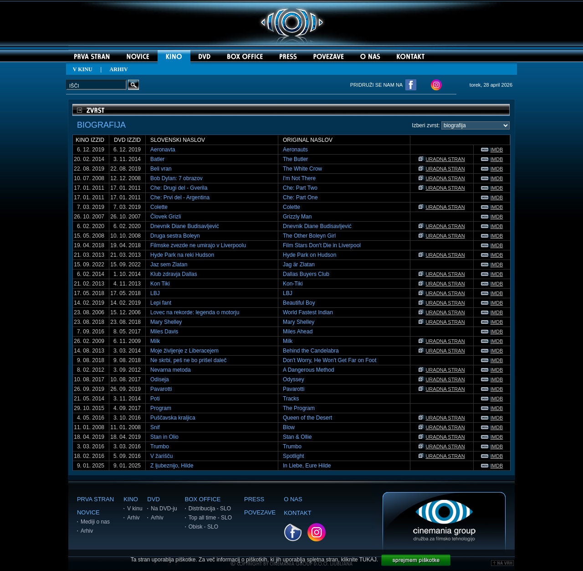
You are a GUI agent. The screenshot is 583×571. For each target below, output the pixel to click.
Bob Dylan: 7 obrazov (176, 178)
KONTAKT (297, 512)
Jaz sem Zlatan (168, 264)
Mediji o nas (95, 522)
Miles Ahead (297, 331)
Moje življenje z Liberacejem (184, 351)
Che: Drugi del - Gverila (178, 188)
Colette (159, 207)
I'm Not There (299, 178)
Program (160, 408)
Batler (157, 159)
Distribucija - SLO (210, 508)
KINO (130, 499)
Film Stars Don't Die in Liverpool (322, 245)
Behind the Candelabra (311, 351)
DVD (153, 499)
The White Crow (302, 169)
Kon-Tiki (293, 283)
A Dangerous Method (308, 370)
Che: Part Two (300, 188)
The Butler (295, 159)
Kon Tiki (160, 283)
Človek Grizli (165, 216)
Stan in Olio (164, 437)
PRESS (254, 499)
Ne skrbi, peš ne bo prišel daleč (188, 360)
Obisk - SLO (203, 527)
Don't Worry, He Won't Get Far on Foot (329, 360)
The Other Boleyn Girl (309, 236)
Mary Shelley (166, 322)
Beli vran (161, 169)
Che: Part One (300, 197)
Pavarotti (161, 389)
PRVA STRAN (95, 499)
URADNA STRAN (442, 159)
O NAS (293, 499)
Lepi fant (160, 303)
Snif (155, 427)
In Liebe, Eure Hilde (307, 465)
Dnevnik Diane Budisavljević (184, 226)
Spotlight (293, 456)
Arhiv (87, 531)
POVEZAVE (260, 512)
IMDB (492, 149)
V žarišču (161, 456)
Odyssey (293, 379)
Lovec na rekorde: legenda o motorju (194, 312)
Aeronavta (162, 149)
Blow (289, 427)
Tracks (291, 398)
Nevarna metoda (170, 370)
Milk (155, 341)
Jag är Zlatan (299, 264)
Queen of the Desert (307, 418)
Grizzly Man (297, 216)
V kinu (134, 508)
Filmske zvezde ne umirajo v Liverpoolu (198, 245)
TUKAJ (368, 559)
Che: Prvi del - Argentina (180, 197)
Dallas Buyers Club (306, 274)
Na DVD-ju (164, 508)
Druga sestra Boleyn (175, 236)
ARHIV (119, 69)
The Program (299, 408)
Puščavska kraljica (172, 418)
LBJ (155, 293)
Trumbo (159, 446)
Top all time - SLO (210, 517)
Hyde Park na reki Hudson (182, 255)
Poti (155, 398)
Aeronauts (295, 149)
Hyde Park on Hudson (309, 255)
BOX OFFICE (203, 499)
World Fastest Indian (308, 312)
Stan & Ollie (297, 437)
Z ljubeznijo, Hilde (172, 465)
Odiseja (159, 379)
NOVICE (88, 512)
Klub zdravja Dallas (173, 274)
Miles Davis (164, 331)
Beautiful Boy (299, 303)
